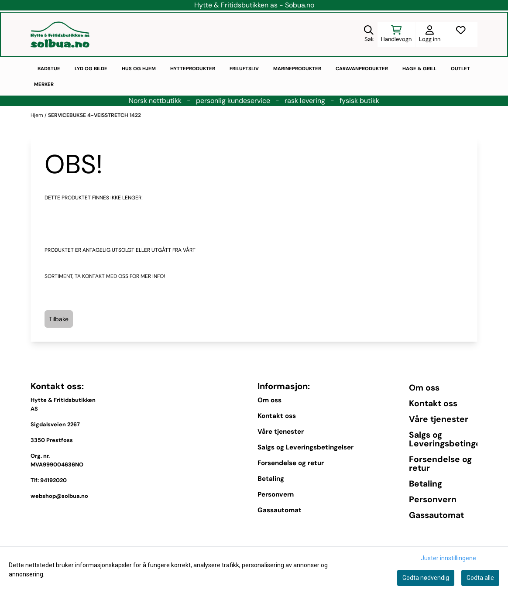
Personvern (275, 494)
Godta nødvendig (425, 577)
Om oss (269, 400)
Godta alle (480, 577)
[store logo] (60, 34)
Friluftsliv (244, 68)
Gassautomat (279, 510)
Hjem (38, 115)
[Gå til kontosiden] (429, 34)
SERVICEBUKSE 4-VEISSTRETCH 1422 (94, 115)
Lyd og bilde (91, 68)
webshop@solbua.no (59, 496)
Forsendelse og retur (290, 463)
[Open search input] (369, 34)
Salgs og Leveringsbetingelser (305, 447)
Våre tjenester (280, 431)
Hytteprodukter (192, 68)
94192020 (53, 480)
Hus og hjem (139, 68)
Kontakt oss (276, 415)
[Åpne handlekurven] (396, 34)
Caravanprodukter (362, 68)
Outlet (460, 68)
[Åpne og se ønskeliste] (460, 34)
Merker (44, 84)
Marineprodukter (297, 68)
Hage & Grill (419, 68)
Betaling (270, 478)
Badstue (49, 68)
